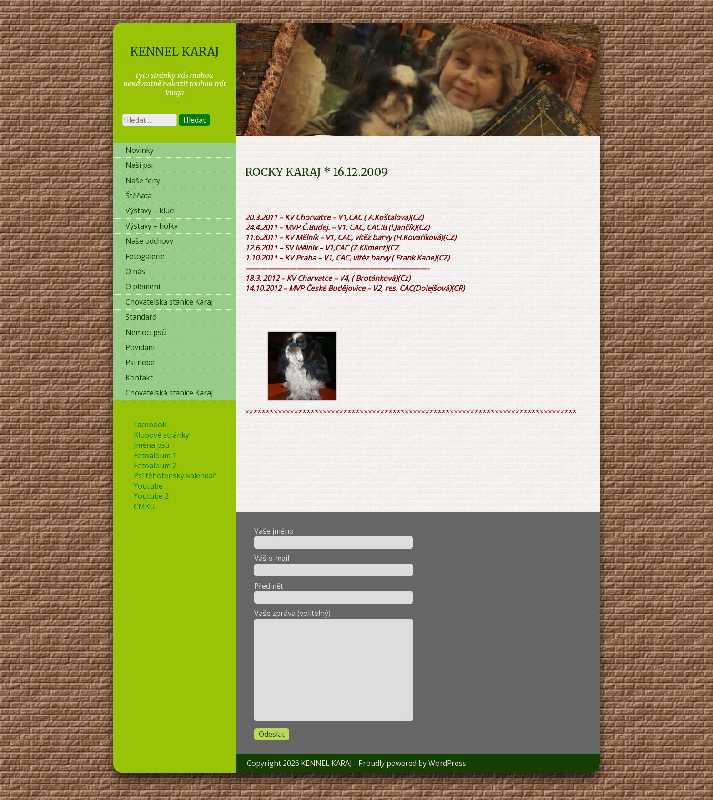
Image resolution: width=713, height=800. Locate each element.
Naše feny (143, 180)
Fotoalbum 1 (155, 455)
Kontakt (139, 378)
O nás (135, 271)
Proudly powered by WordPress (412, 763)
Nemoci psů (146, 332)
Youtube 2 (151, 496)
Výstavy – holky (152, 226)
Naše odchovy (149, 241)
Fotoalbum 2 (155, 465)
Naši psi (139, 165)
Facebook (150, 425)
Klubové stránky (161, 435)
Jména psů (152, 445)
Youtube (148, 486)
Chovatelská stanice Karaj (169, 302)
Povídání (140, 347)
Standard (141, 317)
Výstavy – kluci (150, 210)
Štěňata (139, 195)
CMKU (144, 506)
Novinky (140, 150)
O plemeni (143, 286)
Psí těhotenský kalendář (175, 475)
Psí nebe (140, 362)
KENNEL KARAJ (174, 52)
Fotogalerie (145, 256)
